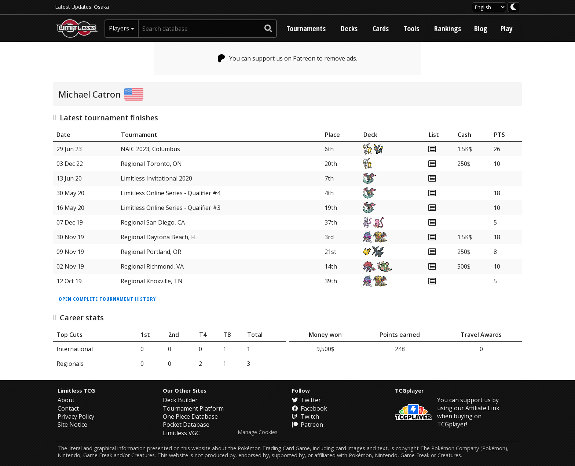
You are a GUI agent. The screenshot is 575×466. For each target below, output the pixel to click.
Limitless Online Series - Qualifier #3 (170, 208)
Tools (411, 28)
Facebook (309, 408)
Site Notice (72, 425)
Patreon (307, 425)
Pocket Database (186, 425)
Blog (480, 28)
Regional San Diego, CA (153, 222)
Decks (349, 28)
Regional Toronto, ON (151, 164)
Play (507, 28)
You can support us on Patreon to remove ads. (288, 58)
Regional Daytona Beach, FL (159, 237)
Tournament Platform (193, 408)
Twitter (306, 400)
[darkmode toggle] (514, 7)
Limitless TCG (76, 390)
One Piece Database (190, 416)
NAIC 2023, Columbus (150, 149)
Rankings (447, 28)
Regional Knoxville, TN (152, 281)
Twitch (305, 416)
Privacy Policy (76, 416)
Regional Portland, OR (151, 252)
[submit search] (268, 28)
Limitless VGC (181, 433)
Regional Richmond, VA (152, 266)
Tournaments (306, 28)
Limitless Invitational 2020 (156, 178)
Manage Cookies (258, 432)
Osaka (101, 6)
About (66, 400)
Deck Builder (180, 400)
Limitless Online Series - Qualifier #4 (170, 193)
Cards (381, 28)
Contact (68, 408)
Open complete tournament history (107, 298)
